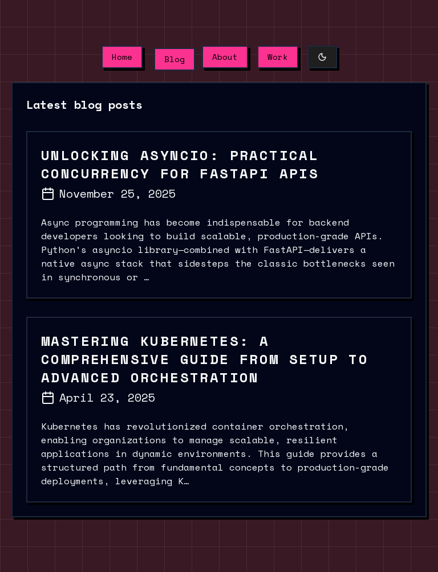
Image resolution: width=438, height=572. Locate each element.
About (225, 57)
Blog (174, 59)
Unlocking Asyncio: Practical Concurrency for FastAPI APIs (180, 164)
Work (277, 57)
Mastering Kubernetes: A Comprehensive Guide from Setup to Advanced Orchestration (204, 358)
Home (122, 57)
